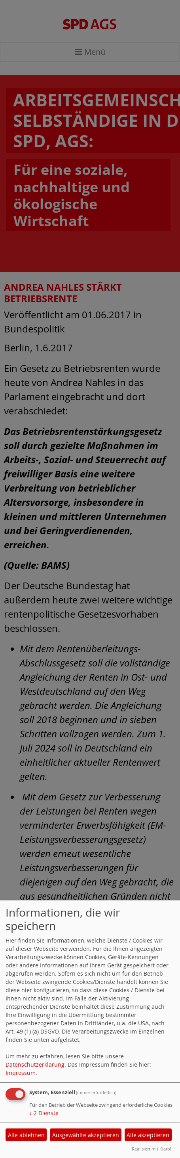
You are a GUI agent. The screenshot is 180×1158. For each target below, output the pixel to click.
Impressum (21, 1072)
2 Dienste (44, 1113)
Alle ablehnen (26, 1135)
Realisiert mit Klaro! (151, 1149)
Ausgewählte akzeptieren (85, 1135)
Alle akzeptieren (148, 1135)
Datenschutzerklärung (35, 1064)
